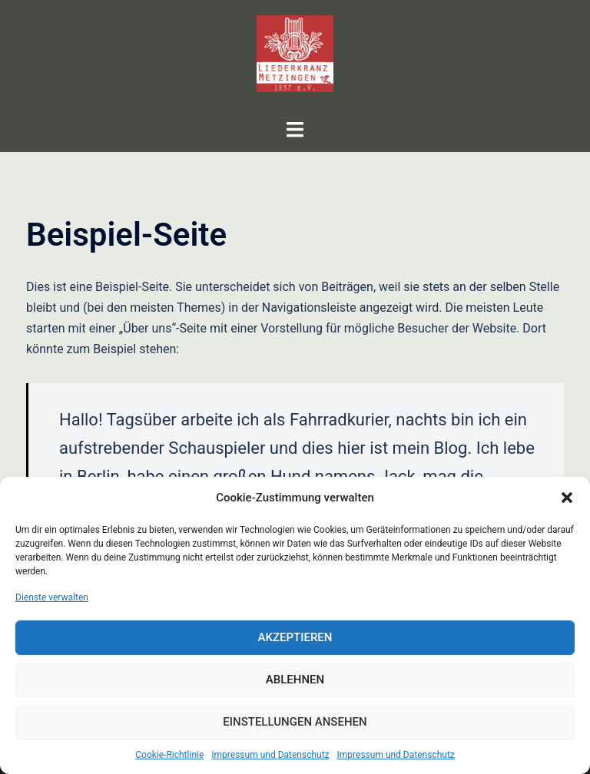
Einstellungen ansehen (294, 722)
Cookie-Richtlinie (169, 754)
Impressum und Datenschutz (270, 754)
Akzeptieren (295, 637)
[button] (567, 497)
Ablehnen (295, 679)
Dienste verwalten (51, 597)
